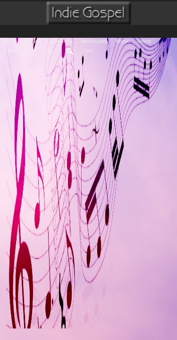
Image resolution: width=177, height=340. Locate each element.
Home (12, 40)
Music (124, 40)
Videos (146, 40)
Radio (33, 40)
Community (61, 40)
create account (20, 50)
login (52, 50)
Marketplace (96, 40)
